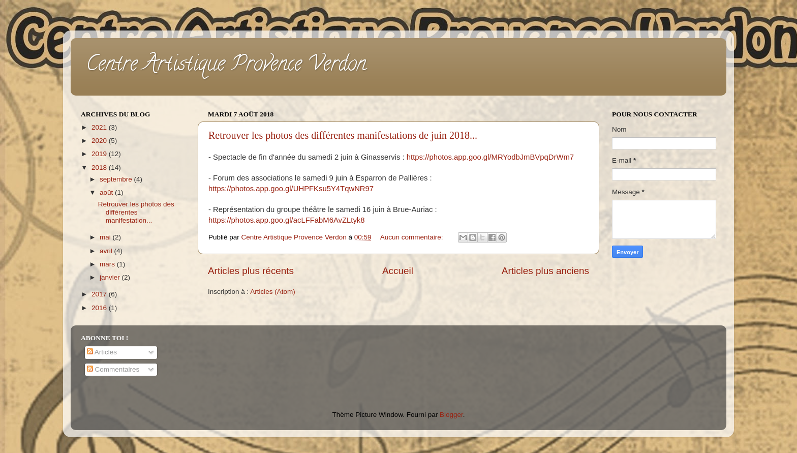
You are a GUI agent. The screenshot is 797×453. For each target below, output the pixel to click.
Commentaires (113, 369)
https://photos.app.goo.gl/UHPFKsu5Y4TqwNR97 (291, 189)
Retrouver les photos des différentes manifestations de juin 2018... (342, 135)
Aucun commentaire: (412, 237)
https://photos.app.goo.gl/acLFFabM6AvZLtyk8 (286, 220)
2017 (100, 294)
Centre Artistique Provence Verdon (226, 65)
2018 (100, 167)
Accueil (397, 270)
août (107, 192)
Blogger (451, 414)
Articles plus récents (251, 270)
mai (106, 237)
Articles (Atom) (272, 291)
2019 (100, 154)
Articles (102, 352)
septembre (117, 179)
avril (107, 251)
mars (108, 264)
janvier (111, 277)
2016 (100, 308)
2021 (100, 127)
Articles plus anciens (545, 270)
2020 (100, 140)
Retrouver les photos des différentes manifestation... (136, 212)
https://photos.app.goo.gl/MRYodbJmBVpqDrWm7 (490, 157)
